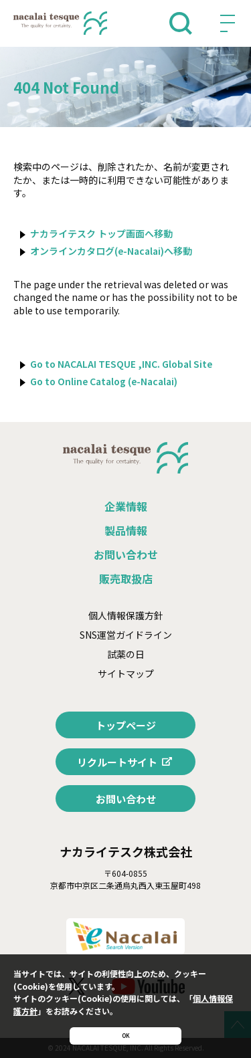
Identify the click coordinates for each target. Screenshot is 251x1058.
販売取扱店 (126, 578)
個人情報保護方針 (125, 615)
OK (126, 1030)
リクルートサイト (117, 762)
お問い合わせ (126, 554)
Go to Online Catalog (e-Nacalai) (103, 381)
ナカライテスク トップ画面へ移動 (101, 233)
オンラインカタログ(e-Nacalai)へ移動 (111, 250)
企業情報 (125, 506)
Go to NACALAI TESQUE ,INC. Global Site (121, 364)
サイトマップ (126, 673)
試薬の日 (126, 654)
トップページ (126, 725)
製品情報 (125, 530)
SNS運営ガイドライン (126, 634)
